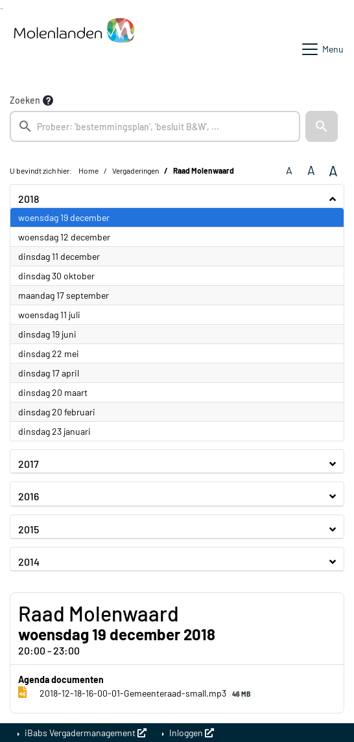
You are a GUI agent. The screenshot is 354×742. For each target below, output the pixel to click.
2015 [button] (28, 529)
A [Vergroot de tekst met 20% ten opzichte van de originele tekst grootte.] (311, 170)
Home (88, 170)
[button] (321, 126)
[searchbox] (155, 126)
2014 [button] (29, 561)
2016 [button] (28, 496)
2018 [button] (28, 198)
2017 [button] (28, 464)
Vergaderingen (135, 170)
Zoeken (25, 100)
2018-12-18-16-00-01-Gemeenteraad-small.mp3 (136, 693)
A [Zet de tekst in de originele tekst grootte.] (289, 170)
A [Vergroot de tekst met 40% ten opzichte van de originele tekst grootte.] (333, 170)
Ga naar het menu (2, 8)
